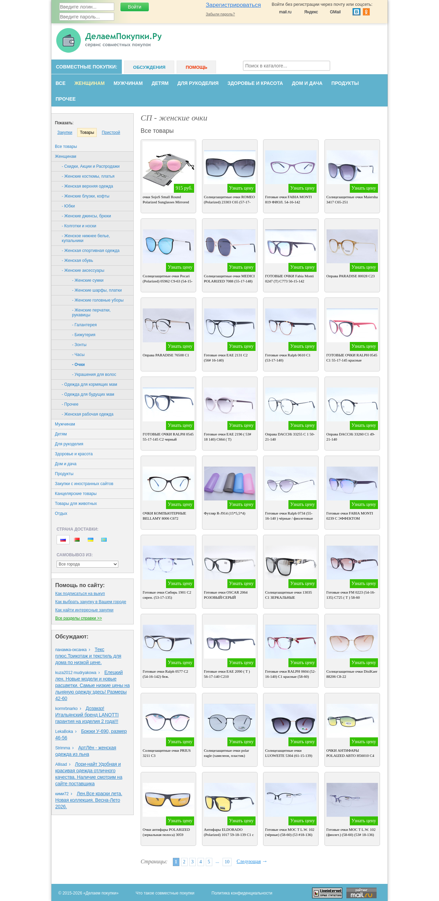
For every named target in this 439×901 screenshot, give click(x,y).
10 (227, 861)
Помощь (196, 67)
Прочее (66, 99)
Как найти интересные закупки (84, 610)
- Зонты (79, 344)
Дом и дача (307, 83)
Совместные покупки (86, 66)
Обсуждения (149, 67)
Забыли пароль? (220, 14)
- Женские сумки (88, 280)
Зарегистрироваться (233, 5)
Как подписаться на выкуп (80, 593)
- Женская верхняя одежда (87, 186)
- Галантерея (84, 324)
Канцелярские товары (76, 493)
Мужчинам (128, 83)
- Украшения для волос (94, 374)
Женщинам (89, 83)
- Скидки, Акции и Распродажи (91, 166)
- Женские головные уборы (97, 300)
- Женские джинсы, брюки (86, 216)
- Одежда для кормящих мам (89, 384)
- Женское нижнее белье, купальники (86, 238)
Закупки (64, 132)
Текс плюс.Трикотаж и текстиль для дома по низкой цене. (88, 656)
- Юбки (68, 206)
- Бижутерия (83, 334)
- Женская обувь (77, 260)
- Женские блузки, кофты (85, 196)
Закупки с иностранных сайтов (84, 483)
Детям (160, 83)
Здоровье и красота (255, 83)
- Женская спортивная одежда (91, 250)
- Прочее (70, 404)
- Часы (78, 354)
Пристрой (111, 132)
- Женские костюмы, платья (88, 176)
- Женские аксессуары (83, 270)
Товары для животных (76, 503)
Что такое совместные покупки (165, 893)
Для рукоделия (197, 83)
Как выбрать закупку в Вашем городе (90, 601)
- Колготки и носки (79, 226)
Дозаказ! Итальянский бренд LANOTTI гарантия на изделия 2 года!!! (87, 715)
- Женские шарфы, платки (97, 290)
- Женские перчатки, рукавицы (91, 312)
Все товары (66, 146)
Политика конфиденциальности (242, 893)
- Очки (78, 364)
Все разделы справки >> (78, 618)
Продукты (345, 83)
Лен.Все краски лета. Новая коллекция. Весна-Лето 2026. (88, 800)
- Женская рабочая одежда (88, 414)
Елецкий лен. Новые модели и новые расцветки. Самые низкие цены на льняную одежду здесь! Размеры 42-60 (92, 685)
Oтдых (61, 513)
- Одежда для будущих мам (88, 394)
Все (61, 83)
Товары (87, 132)
